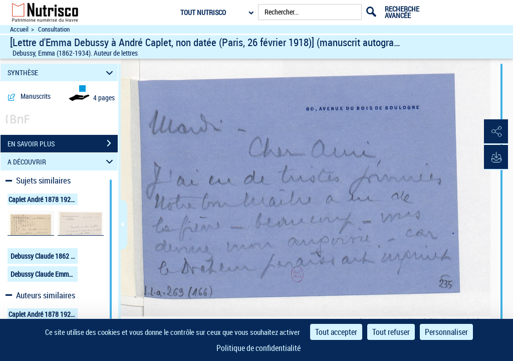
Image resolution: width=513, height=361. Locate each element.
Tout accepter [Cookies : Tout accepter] (336, 331)
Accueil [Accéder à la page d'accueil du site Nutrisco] (19, 29)
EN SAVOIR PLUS (63, 143)
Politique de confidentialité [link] (258, 347)
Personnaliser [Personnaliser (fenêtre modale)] (446, 331)
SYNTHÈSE (62, 72)
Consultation (54, 29)
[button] (495, 132)
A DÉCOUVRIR (62, 161)
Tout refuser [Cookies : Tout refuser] (391, 331)
